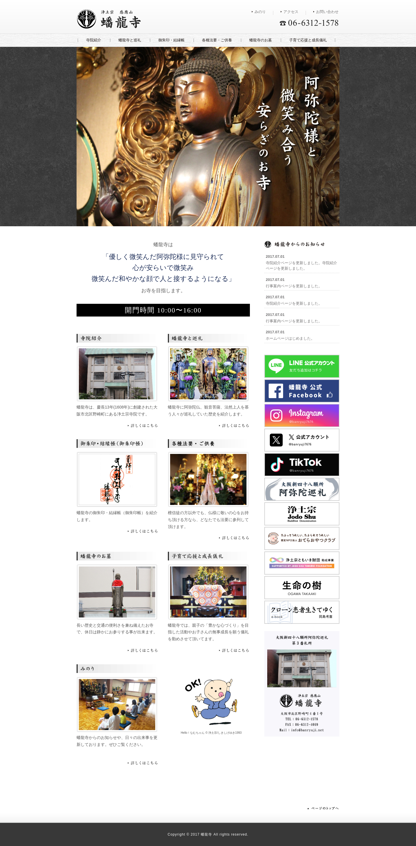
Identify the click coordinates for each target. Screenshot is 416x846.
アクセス (290, 12)
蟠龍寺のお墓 (260, 40)
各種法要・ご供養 (217, 40)
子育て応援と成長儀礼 (308, 40)
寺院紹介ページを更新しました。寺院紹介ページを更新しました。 (301, 262)
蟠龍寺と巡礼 (129, 40)
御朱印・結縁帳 (171, 40)
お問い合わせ (327, 12)
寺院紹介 (93, 40)
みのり (260, 12)
